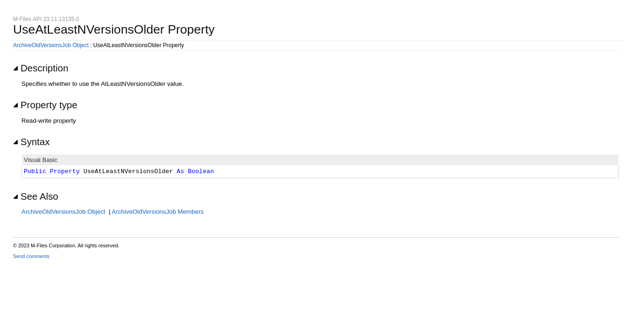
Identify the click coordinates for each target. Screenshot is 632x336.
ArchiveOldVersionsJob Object (51, 45)
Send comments (31, 256)
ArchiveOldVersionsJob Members (158, 211)
